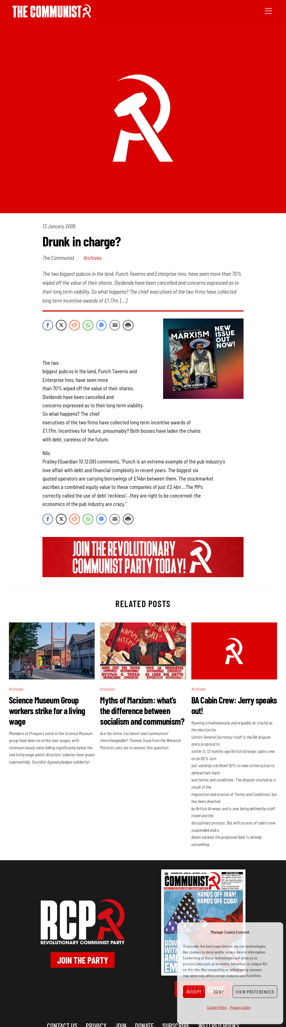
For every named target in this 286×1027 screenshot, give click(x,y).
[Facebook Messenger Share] (101, 325)
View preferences (255, 991)
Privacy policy (240, 1007)
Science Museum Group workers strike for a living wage (47, 710)
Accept (194, 991)
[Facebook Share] (47, 325)
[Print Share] (128, 325)
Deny (219, 991)
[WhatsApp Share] (88, 325)
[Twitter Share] (61, 325)
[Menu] (269, 10)
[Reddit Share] (74, 325)
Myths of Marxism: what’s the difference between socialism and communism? (142, 710)
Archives (92, 257)
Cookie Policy (217, 1007)
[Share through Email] (114, 325)
